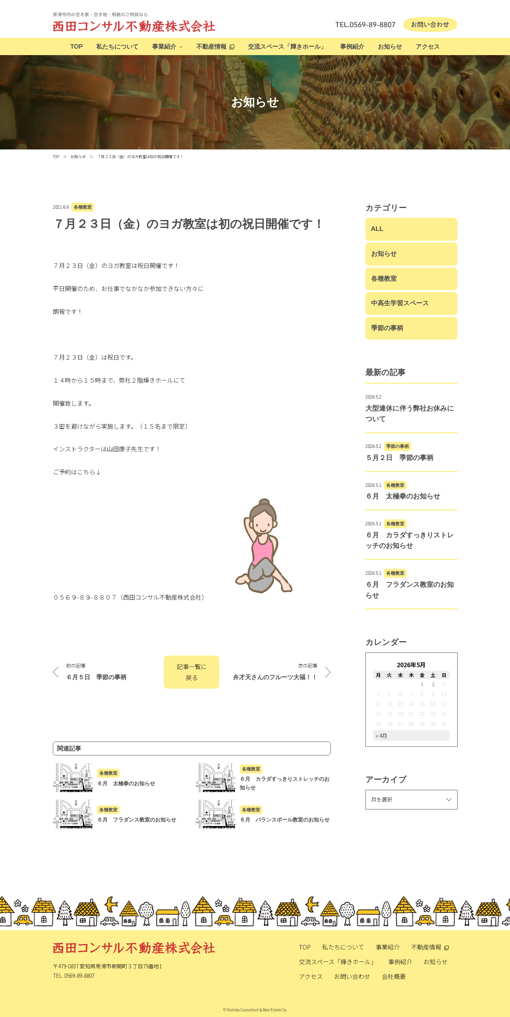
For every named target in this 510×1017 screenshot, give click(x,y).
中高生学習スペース (400, 303)
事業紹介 (164, 46)
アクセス (428, 46)
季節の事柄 (387, 328)
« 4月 (381, 735)
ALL (377, 228)
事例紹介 (352, 46)
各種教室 (83, 207)
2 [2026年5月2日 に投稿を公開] (433, 684)
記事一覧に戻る (192, 672)
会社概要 (394, 976)
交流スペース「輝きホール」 (287, 46)
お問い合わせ (352, 976)
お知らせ (390, 46)
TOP (76, 46)
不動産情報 (211, 46)
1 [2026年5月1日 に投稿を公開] (422, 684)
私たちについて (117, 46)
